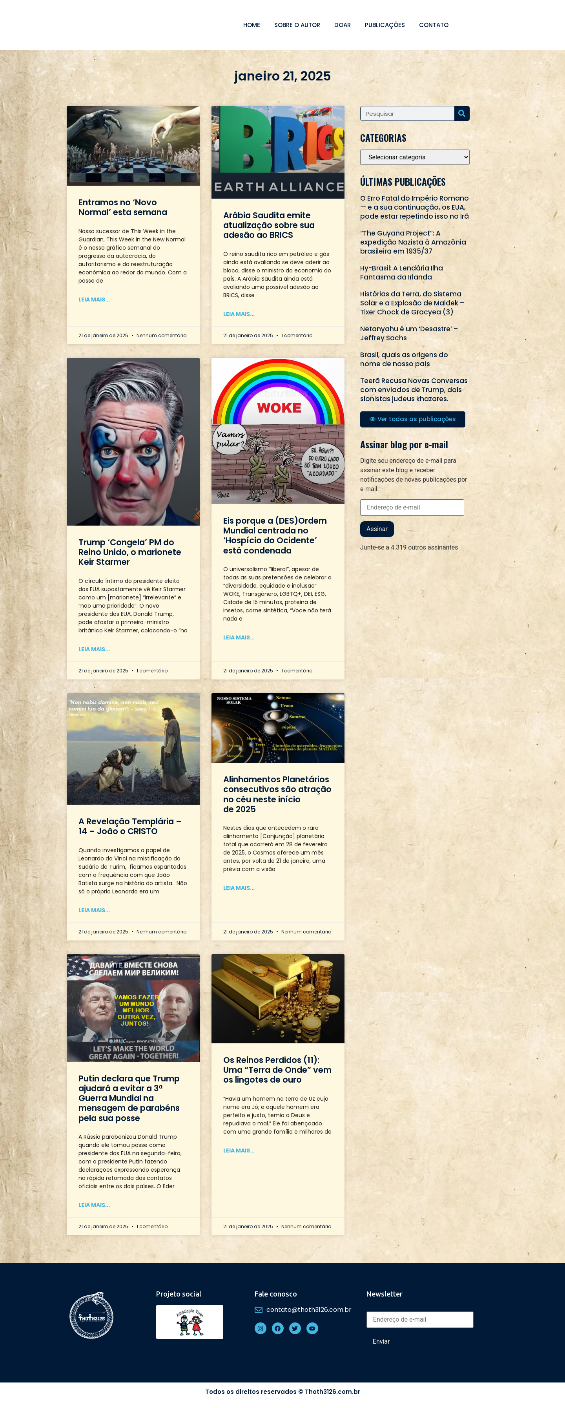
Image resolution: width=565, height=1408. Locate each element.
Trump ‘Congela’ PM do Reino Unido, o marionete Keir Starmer (129, 552)
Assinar (377, 529)
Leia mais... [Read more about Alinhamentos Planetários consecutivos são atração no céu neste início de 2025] (239, 888)
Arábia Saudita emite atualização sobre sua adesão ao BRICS (269, 225)
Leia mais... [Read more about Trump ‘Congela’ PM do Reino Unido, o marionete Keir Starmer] (94, 649)
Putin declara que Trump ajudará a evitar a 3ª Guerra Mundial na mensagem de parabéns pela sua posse (129, 1098)
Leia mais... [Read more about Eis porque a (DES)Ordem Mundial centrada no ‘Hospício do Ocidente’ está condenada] (239, 637)
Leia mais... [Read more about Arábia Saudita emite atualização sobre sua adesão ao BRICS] (239, 314)
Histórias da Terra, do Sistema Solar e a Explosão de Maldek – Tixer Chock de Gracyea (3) (412, 303)
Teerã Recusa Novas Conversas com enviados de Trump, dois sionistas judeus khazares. (414, 390)
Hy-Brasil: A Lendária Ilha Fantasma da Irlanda (401, 272)
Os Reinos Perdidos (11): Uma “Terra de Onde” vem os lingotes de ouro (277, 1069)
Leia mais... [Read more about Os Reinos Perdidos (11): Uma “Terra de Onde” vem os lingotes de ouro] (239, 1150)
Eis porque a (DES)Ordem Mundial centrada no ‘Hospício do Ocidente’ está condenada (275, 535)
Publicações (385, 25)
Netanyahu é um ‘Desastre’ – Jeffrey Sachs (409, 333)
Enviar (381, 1341)
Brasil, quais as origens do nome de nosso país (404, 359)
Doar (342, 25)
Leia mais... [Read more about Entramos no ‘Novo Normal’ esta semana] (94, 299)
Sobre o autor (297, 25)
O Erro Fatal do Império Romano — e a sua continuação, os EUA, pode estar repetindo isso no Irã (414, 207)
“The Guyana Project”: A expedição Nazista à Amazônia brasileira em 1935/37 (413, 242)
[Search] (461, 113)
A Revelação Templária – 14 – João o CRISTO (130, 826)
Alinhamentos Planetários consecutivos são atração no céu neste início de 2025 (277, 794)
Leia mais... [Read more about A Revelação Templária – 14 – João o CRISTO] (94, 910)
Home (251, 25)
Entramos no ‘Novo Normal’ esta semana (122, 207)
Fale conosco (276, 1294)
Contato (433, 25)
